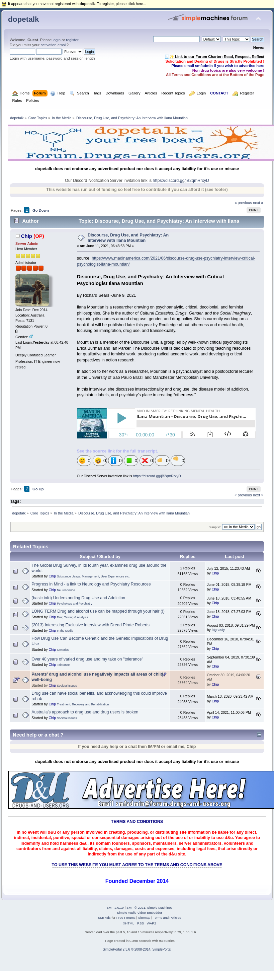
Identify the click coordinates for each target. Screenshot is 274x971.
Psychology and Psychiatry (74, 603)
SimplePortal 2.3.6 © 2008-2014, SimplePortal (137, 949)
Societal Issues (67, 685)
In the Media (65, 630)
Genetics (63, 649)
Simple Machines (160, 907)
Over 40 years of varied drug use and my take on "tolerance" (87, 659)
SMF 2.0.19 (115, 907)
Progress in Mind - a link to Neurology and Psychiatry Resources (91, 584)
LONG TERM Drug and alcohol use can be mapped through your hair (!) (98, 611)
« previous (243, 203)
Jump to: (215, 527)
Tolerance (63, 665)
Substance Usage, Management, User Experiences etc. (93, 576)
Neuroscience (66, 590)
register (72, 40)
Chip (26, 236)
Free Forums (125, 917)
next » (258, 203)
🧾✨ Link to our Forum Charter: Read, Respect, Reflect (214, 57)
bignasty (218, 630)
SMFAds (104, 917)
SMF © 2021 (135, 907)
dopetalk (23, 19)
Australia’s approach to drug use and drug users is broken (84, 712)
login (57, 40)
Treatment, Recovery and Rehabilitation (83, 704)
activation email (53, 45)
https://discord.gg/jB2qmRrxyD (181, 180)
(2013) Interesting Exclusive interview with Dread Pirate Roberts (90, 625)
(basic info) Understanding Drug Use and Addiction (78, 598)
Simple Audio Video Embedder (139, 912)
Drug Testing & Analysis (72, 617)
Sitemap (144, 917)
